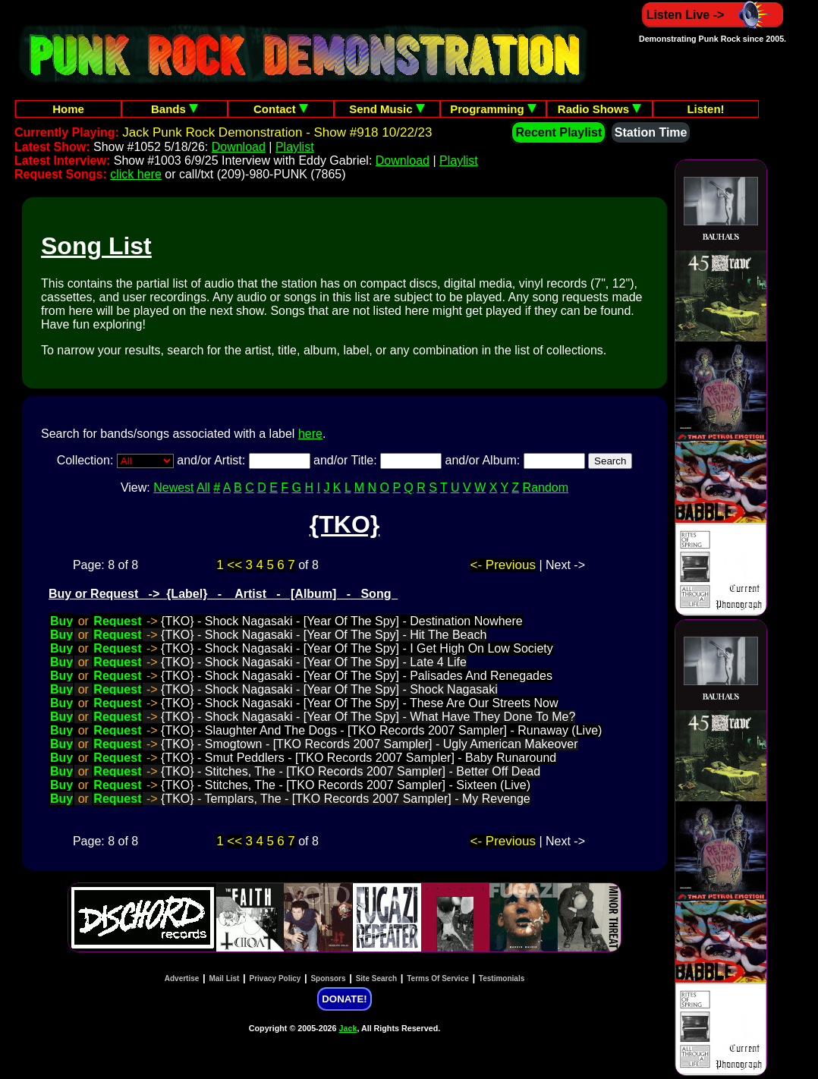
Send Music (387, 108)
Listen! (705, 108)
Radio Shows (599, 108)
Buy (61, 621)
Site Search (376, 978)
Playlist (294, 146)
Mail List (224, 978)
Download (239, 146)
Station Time (651, 132)
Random (545, 487)
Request (117, 621)
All (203, 487)
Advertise (182, 978)
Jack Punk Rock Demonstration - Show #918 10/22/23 (277, 132)
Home (68, 108)
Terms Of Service (438, 978)
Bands (174, 108)
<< (234, 565)
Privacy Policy (275, 978)
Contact (280, 108)
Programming (493, 108)
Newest (173, 487)
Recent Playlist (558, 132)
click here (136, 174)
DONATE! (344, 999)
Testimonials (501, 978)
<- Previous (502, 565)
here (310, 433)
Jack (348, 1028)
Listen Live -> (713, 14)
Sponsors (327, 978)
